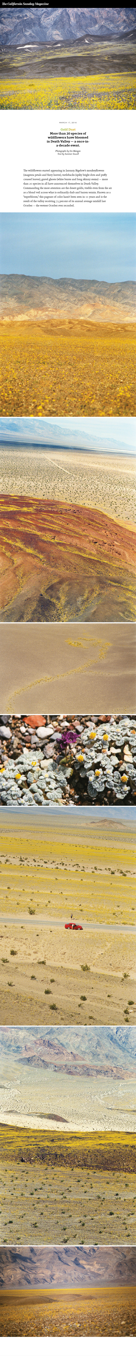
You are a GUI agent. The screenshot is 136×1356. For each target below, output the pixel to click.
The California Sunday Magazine (25, 4)
